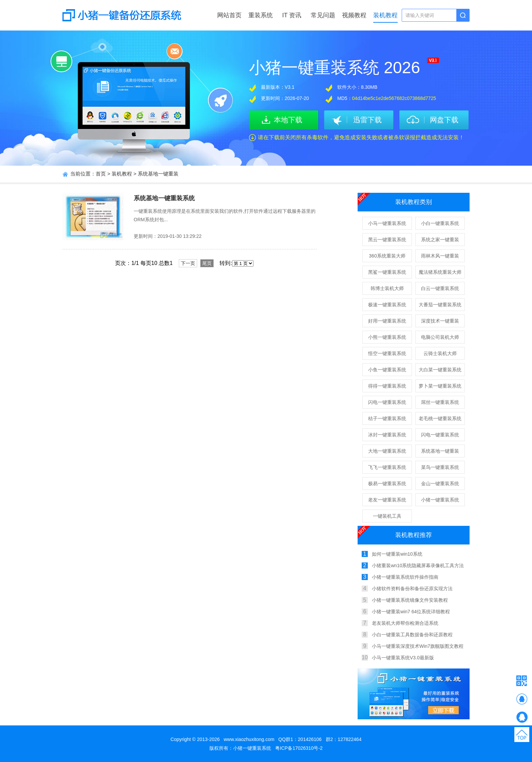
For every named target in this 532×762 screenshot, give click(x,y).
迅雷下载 (367, 120)
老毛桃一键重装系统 (440, 418)
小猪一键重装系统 (440, 499)
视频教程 (354, 15)
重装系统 (260, 15)
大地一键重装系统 (387, 451)
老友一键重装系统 (387, 499)
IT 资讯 (292, 15)
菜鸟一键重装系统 (440, 467)
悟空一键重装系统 (387, 353)
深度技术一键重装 (440, 321)
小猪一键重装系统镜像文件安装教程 (410, 600)
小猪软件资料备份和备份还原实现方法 (412, 588)
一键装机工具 (387, 516)
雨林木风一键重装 (440, 256)
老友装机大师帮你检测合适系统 (405, 623)
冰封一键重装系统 (387, 434)
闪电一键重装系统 (387, 402)
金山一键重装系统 (440, 483)
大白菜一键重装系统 (440, 369)
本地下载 (288, 120)
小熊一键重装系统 (387, 337)
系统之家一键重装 (440, 239)
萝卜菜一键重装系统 (440, 386)
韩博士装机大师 (387, 288)
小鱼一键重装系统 (387, 369)
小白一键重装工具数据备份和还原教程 (412, 634)
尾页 (207, 263)
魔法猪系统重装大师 (440, 272)
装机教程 (385, 15)
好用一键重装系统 (387, 321)
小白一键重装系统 (440, 223)
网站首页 (229, 15)
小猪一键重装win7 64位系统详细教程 (411, 611)
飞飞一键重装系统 (387, 467)
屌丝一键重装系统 (440, 402)
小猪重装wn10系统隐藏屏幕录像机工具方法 (418, 565)
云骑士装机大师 (440, 353)
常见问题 (323, 15)
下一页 (188, 263)
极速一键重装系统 (387, 304)
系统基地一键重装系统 (164, 198)
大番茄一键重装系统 (440, 304)
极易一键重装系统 (387, 483)
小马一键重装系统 (387, 223)
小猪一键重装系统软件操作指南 (405, 577)
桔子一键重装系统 (387, 418)
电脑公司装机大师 (440, 337)
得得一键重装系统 (387, 386)
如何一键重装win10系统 (397, 554)
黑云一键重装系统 (387, 239)
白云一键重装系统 (440, 288)
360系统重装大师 (387, 256)
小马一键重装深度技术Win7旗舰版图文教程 (417, 646)
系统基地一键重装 (158, 174)
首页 (101, 174)
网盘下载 (444, 120)
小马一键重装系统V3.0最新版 (403, 657)
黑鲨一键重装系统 (387, 272)
